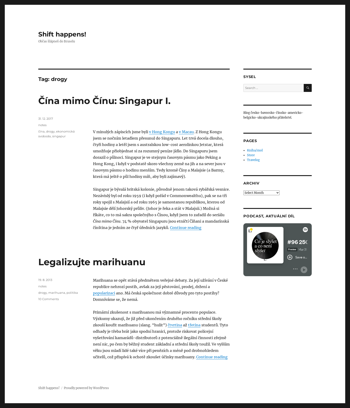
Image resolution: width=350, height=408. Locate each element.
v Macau (186, 132)
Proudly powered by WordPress (86, 388)
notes (42, 125)
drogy (50, 131)
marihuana (56, 292)
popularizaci (104, 293)
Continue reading (185, 227)
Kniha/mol (255, 150)
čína (41, 131)
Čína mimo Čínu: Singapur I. (104, 100)
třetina (194, 325)
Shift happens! (62, 34)
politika (72, 292)
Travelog (253, 160)
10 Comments (48, 299)
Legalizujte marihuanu (91, 262)
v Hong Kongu (162, 132)
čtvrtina (175, 325)
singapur (59, 136)
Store (251, 155)
